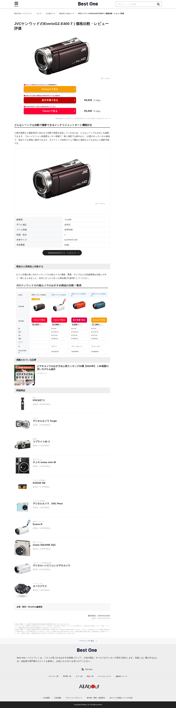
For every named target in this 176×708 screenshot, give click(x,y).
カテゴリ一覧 (53, 676)
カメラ (39, 13)
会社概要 (46, 698)
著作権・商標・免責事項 (96, 698)
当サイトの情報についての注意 (121, 698)
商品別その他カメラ (66, 13)
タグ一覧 (79, 676)
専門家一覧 (67, 676)
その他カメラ (50, 13)
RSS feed (88, 669)
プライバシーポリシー (74, 698)
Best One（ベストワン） (23, 13)
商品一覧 (90, 676)
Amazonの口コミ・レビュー (62, 253)
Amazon (107, 78)
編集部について (121, 676)
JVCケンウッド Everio (58, 295)
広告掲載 (57, 698)
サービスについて (104, 676)
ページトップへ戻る (86, 641)
